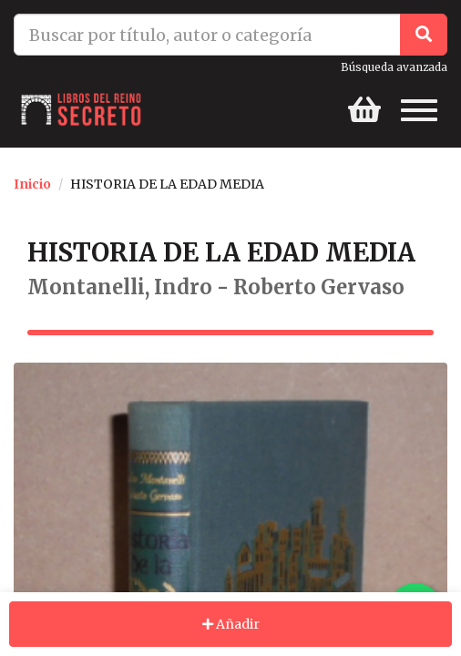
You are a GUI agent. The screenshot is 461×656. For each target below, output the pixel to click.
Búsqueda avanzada (394, 67)
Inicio (32, 184)
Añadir (231, 624)
